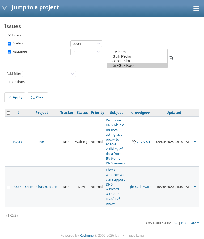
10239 (17, 141)
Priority (97, 112)
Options (16, 82)
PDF (184, 223)
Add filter (14, 73)
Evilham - (137, 52)
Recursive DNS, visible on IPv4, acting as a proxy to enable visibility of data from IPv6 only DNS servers (115, 142)
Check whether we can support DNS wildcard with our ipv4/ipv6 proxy (115, 186)
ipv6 (40, 141)
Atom (195, 223)
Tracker (67, 112)
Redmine (87, 235)
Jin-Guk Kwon (137, 65)
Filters (14, 35)
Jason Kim (137, 61)
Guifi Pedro (137, 56)
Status (17, 43)
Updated (173, 112)
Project (42, 112)
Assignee (19, 51)
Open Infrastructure (41, 186)
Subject (116, 112)
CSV (175, 223)
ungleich (140, 141)
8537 (17, 186)
